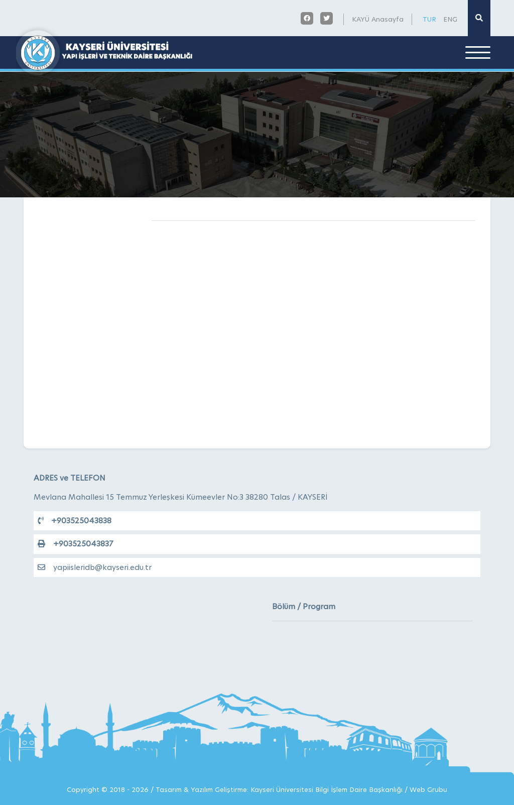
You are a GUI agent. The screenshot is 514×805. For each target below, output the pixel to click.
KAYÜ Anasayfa (378, 19)
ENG (450, 19)
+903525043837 (75, 543)
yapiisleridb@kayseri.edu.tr (95, 567)
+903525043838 (74, 520)
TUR (429, 19)
